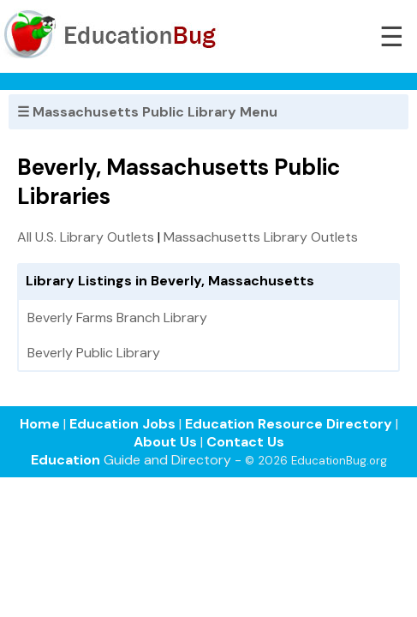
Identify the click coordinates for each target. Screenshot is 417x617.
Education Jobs (122, 424)
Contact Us (245, 442)
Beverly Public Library (93, 353)
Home (40, 424)
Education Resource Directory (288, 424)
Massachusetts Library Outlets (261, 237)
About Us (165, 442)
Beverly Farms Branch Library (117, 317)
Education (65, 460)
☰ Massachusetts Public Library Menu (147, 112)
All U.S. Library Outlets (85, 237)
